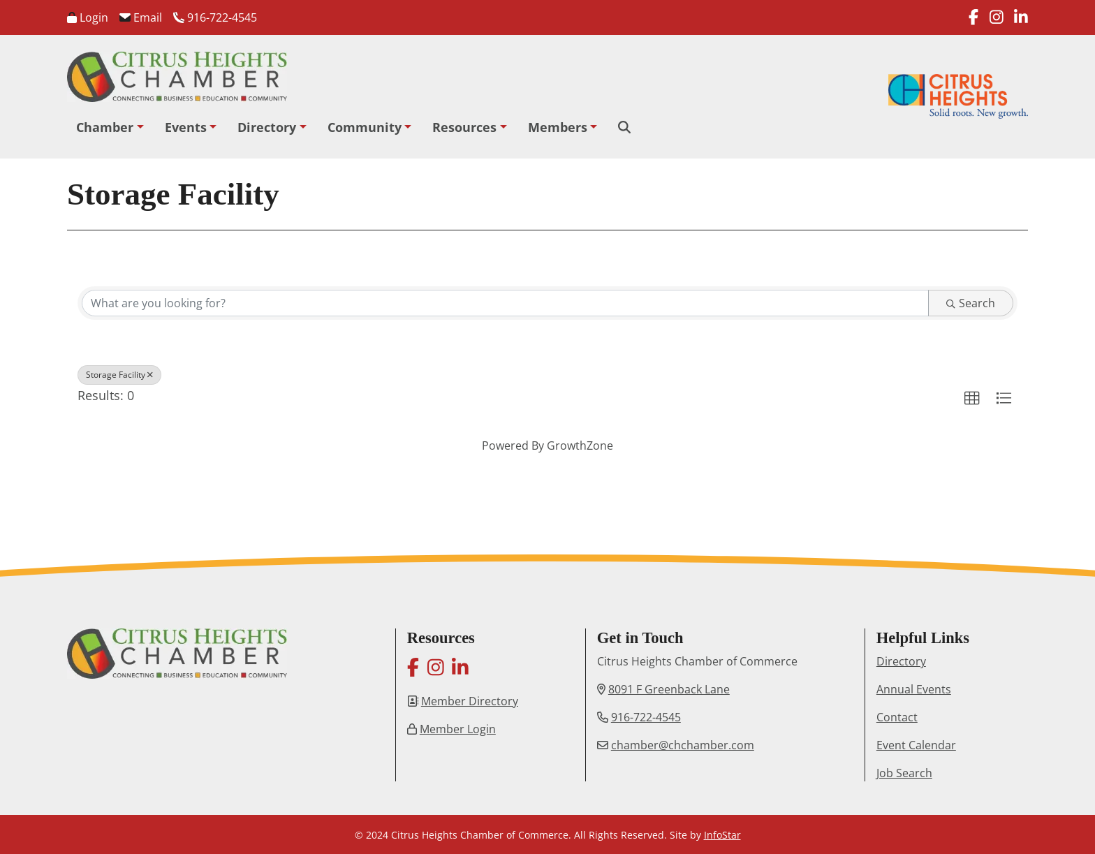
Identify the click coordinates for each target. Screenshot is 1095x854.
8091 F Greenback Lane (669, 689)
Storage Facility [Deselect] (119, 375)
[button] (972, 399)
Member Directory (469, 701)
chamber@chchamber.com (682, 745)
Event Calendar (916, 745)
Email (140, 17)
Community (365, 127)
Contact (897, 717)
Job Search (904, 773)
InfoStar (722, 834)
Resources (464, 127)
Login (87, 17)
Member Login (458, 729)
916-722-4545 (215, 17)
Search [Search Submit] (970, 303)
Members (557, 127)
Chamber (104, 127)
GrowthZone (580, 445)
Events (186, 127)
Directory (266, 127)
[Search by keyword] (505, 303)
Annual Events (913, 689)
